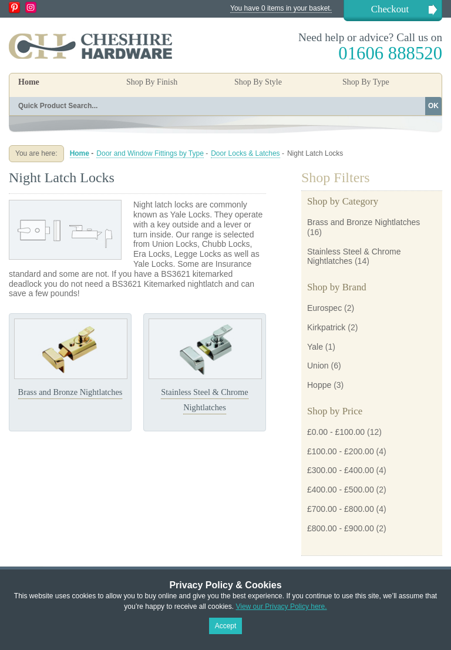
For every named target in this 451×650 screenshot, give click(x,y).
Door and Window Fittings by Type (150, 153)
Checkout (390, 9)
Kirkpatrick (326, 327)
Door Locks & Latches (245, 153)
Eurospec (324, 308)
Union (318, 365)
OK (433, 106)
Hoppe (319, 385)
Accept (226, 626)
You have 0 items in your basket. (281, 8)
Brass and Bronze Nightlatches (70, 392)
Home (28, 82)
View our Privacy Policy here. (281, 606)
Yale (315, 346)
